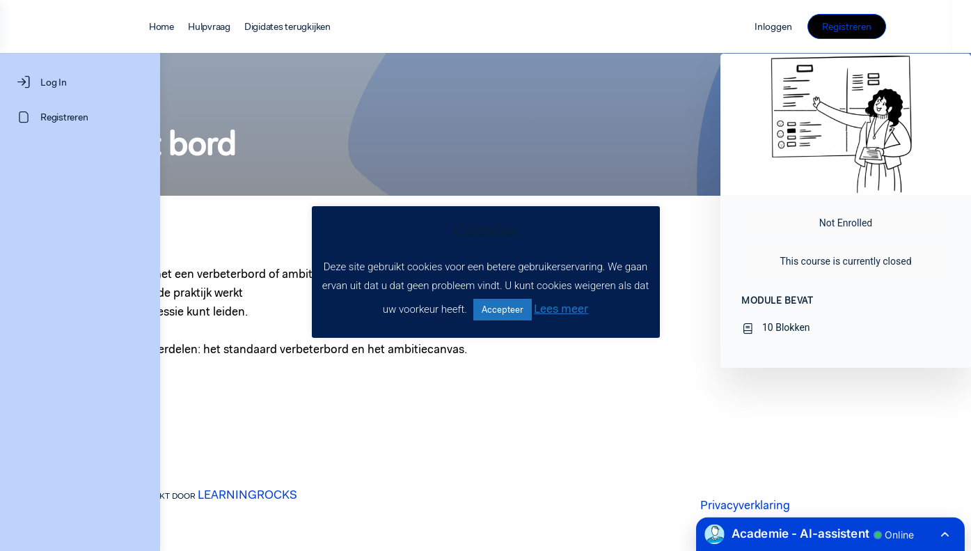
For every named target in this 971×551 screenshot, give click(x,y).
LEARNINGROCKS (327, 494)
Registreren (904, 26)
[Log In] (80, 82)
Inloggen (831, 26)
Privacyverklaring (825, 505)
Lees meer (561, 308)
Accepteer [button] (502, 310)
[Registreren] (80, 117)
